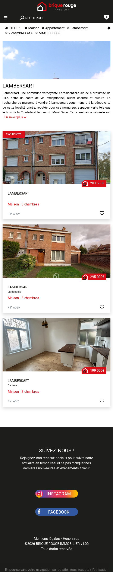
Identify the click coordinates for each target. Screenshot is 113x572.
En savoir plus (15, 117)
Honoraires (71, 539)
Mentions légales (47, 539)
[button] (56, 493)
